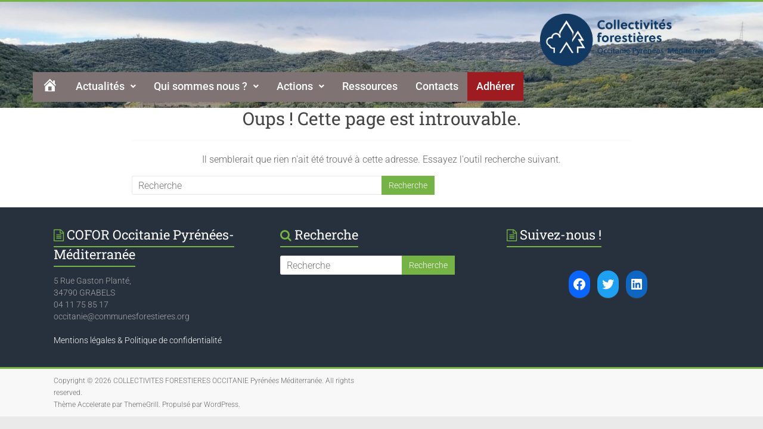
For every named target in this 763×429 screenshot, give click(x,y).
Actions (300, 86)
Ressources (370, 86)
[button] (106, 86)
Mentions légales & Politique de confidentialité (138, 340)
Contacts (436, 86)
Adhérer (495, 86)
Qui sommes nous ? (206, 86)
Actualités (106, 86)
